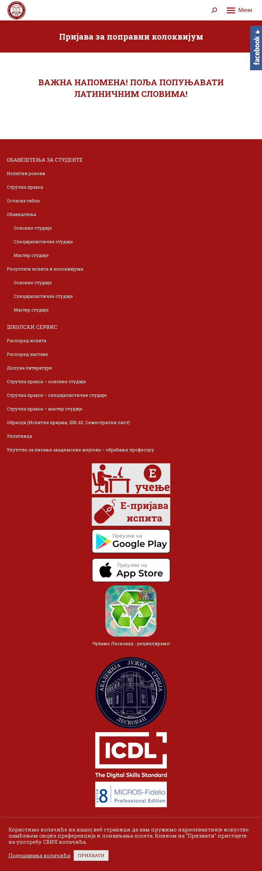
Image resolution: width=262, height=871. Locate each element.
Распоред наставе (27, 354)
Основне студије (33, 228)
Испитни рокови (26, 173)
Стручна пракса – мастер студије (45, 409)
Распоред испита (26, 340)
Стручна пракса (25, 187)
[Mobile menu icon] (239, 10)
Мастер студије (31, 255)
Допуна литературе (29, 368)
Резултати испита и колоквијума (45, 269)
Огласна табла (23, 201)
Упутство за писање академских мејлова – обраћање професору (80, 450)
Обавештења (21, 214)
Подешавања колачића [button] (39, 856)
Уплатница (19, 436)
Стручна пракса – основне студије (46, 381)
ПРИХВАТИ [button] (91, 855)
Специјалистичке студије (43, 241)
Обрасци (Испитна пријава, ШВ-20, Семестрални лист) (68, 422)
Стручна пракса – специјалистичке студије (57, 395)
